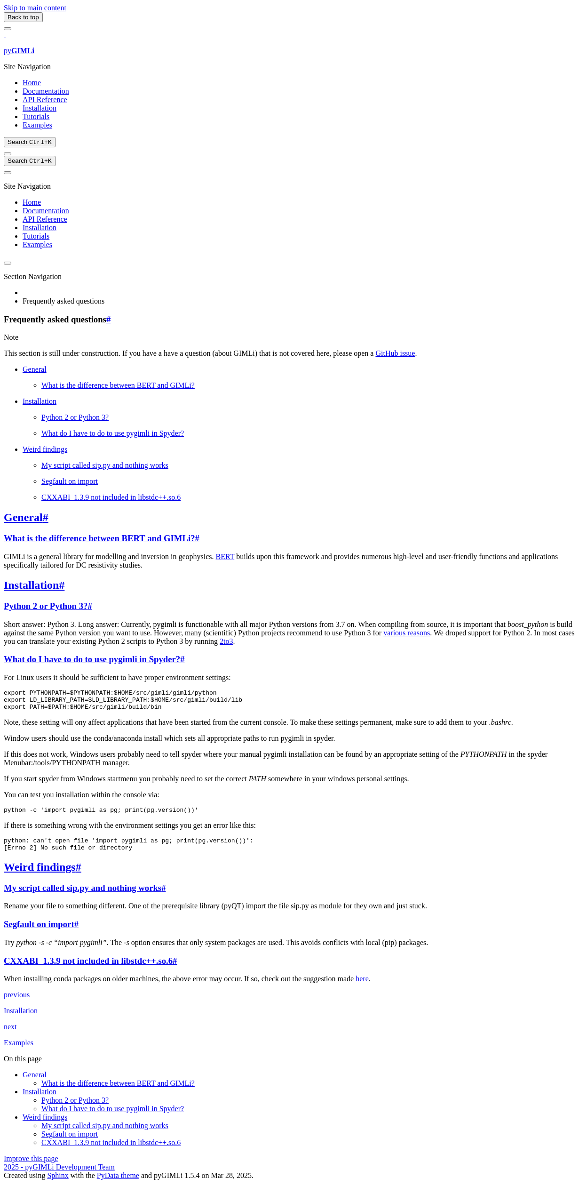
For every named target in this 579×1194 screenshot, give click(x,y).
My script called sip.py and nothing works (104, 467)
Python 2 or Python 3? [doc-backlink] (45, 608)
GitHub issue (395, 355)
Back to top (23, 17)
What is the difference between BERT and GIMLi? (118, 387)
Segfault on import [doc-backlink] (39, 934)
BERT (225, 558)
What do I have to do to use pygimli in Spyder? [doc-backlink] (92, 661)
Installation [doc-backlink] (31, 587)
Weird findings (45, 451)
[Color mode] (7, 154)
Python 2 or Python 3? (75, 419)
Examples (37, 125)
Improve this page (31, 1169)
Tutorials (36, 116)
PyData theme (118, 1186)
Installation (39, 108)
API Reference (45, 100)
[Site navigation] (7, 28)
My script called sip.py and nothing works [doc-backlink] (82, 898)
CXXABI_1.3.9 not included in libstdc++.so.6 (111, 499)
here (362, 989)
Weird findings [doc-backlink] (40, 877)
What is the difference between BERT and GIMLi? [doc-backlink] (99, 540)
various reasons (406, 635)
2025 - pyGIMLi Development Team (59, 1177)
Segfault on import (69, 483)
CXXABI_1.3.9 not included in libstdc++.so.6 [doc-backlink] (88, 971)
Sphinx (57, 1186)
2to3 (226, 643)
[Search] (30, 142)
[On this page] (7, 174)
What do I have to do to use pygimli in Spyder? (112, 435)
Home (32, 83)
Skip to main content (35, 8)
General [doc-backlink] (23, 519)
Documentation (46, 91)
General (35, 371)
